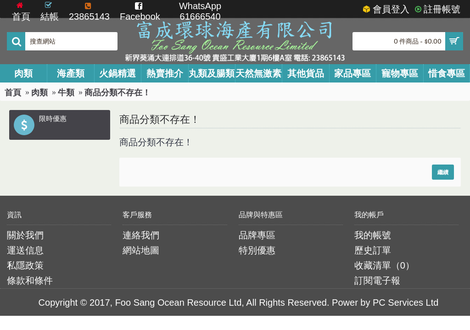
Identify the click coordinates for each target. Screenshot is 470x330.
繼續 (442, 172)
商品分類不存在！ (117, 92)
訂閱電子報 (377, 280)
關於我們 (25, 235)
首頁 (13, 92)
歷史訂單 (372, 250)
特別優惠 (257, 250)
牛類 (66, 92)
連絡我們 (141, 235)
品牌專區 (257, 235)
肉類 (39, 92)
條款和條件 (30, 280)
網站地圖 (141, 250)
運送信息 (25, 250)
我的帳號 (372, 235)
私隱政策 (25, 265)
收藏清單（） (384, 265)
